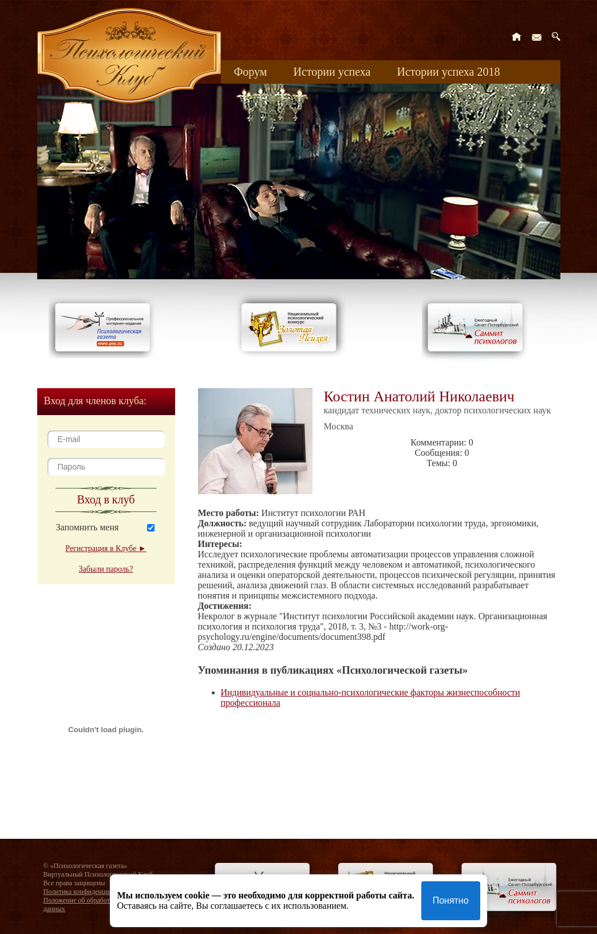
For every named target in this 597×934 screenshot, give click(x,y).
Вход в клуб (106, 499)
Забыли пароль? (106, 569)
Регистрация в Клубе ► (105, 548)
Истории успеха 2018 (448, 71)
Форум (250, 71)
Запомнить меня (87, 527)
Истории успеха (331, 71)
